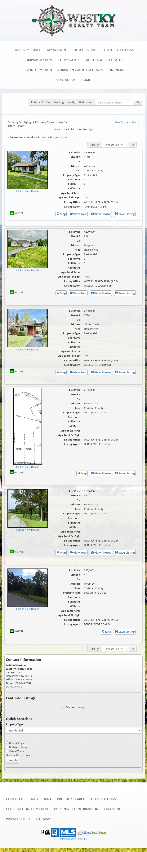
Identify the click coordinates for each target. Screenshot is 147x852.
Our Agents (70, 60)
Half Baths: (74, 188)
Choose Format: (17, 137)
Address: (75, 166)
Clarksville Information (27, 809)
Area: (78, 170)
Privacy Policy (18, 819)
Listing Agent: (72, 206)
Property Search (27, 50)
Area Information (36, 70)
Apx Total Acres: (71, 193)
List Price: (75, 152)
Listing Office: (72, 202)
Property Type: (72, 175)
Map (61, 214)
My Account (57, 50)
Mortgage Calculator (104, 60)
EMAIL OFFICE (14, 686)
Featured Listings (119, 50)
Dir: (79, 161)
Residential (33, 137)
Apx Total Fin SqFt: (69, 197)
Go (138, 102)
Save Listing (125, 214)
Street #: (76, 157)
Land (43, 137)
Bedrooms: (74, 179)
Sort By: (95, 145)
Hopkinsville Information (76, 809)
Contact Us (65, 80)
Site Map (43, 819)
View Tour (78, 214)
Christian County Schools (80, 70)
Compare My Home (39, 60)
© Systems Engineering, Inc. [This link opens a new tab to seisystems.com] (73, 838)
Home (86, 80)
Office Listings (86, 50)
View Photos (101, 214)
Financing (117, 70)
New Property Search (127, 122)
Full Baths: (74, 184)
